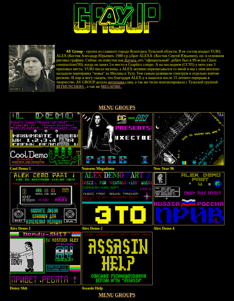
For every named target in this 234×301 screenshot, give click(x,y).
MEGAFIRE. (111, 87)
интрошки (116, 82)
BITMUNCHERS (71, 87)
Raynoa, (131, 60)
